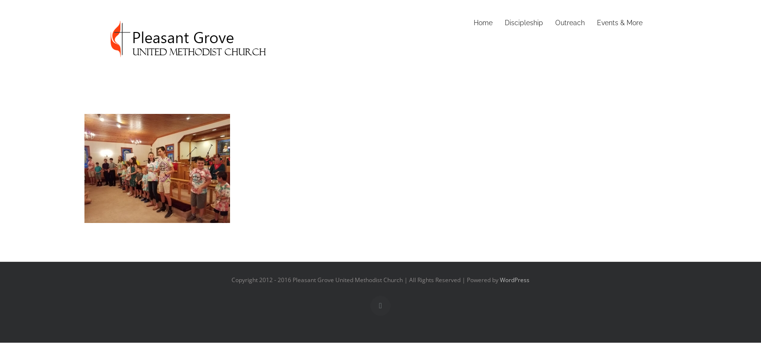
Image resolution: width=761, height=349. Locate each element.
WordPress (514, 280)
